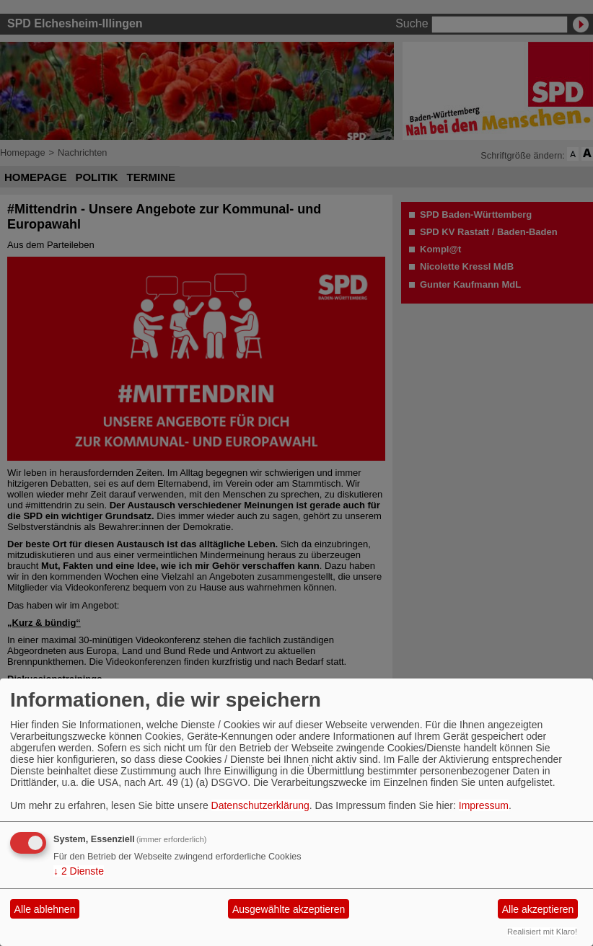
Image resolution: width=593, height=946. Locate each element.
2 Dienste (78, 871)
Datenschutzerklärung (260, 805)
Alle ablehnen (45, 909)
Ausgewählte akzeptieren (288, 909)
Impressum (484, 805)
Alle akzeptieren (538, 909)
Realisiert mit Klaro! (542, 931)
